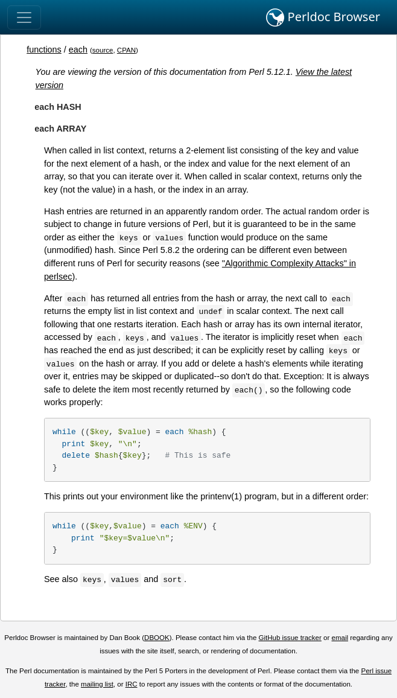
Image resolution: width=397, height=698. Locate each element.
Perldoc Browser (323, 17)
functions (44, 49)
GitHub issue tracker (290, 637)
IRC (131, 684)
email (339, 637)
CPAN (126, 50)
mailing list (97, 684)
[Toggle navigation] (24, 17)
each (78, 49)
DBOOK (157, 637)
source (102, 50)
